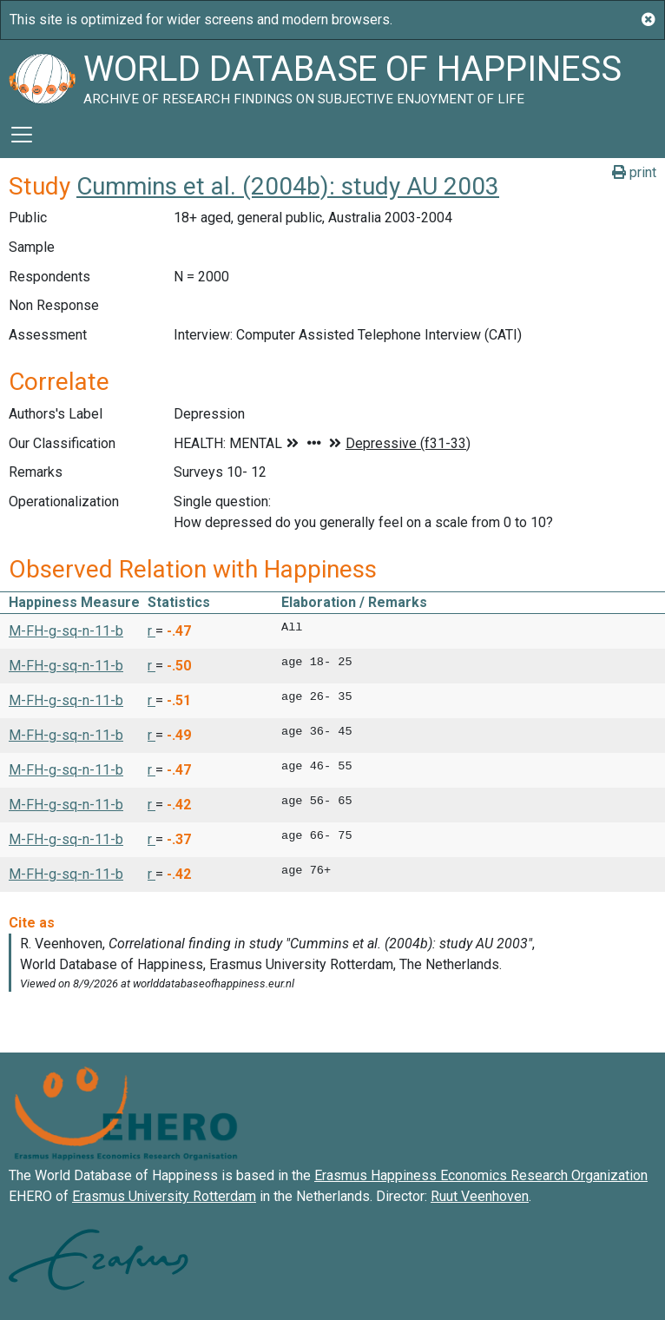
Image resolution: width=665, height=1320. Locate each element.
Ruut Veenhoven (480, 1196)
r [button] (151, 631)
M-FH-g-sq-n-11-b (66, 631)
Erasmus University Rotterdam (164, 1196)
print (634, 172)
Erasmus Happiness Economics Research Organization (481, 1175)
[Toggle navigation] (22, 134)
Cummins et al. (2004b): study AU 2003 (287, 186)
